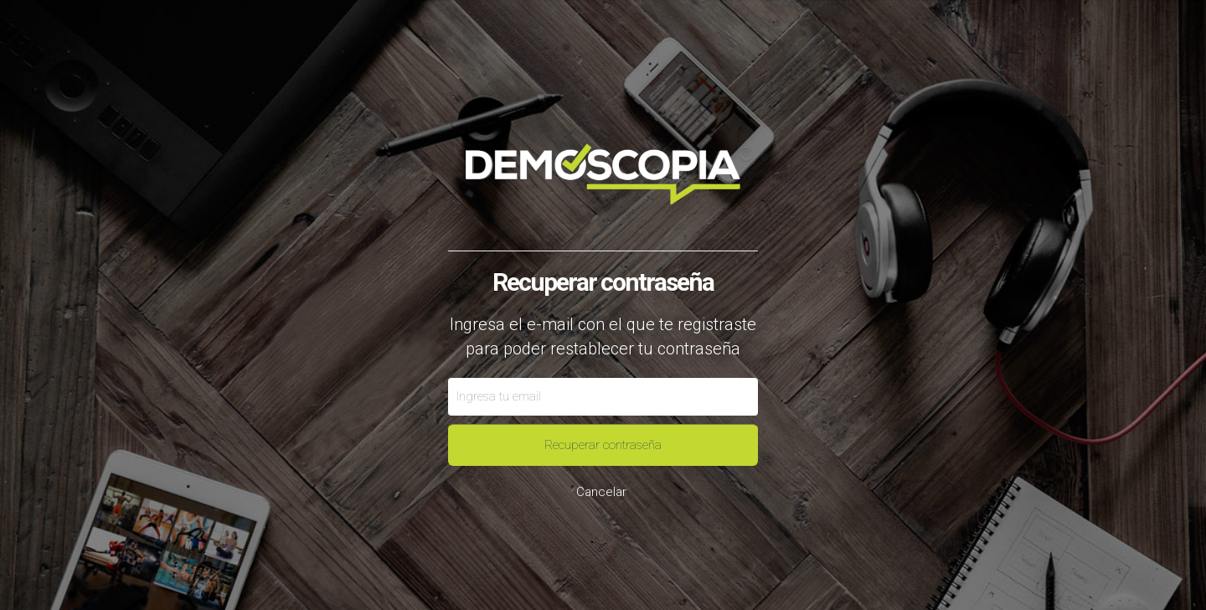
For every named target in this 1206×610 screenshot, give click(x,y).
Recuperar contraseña (603, 444)
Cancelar (601, 491)
